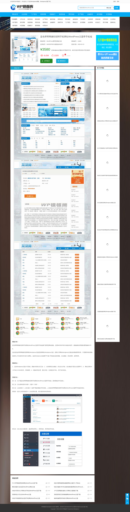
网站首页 (15, 14)
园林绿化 (112, 22)
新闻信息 (60, 19)
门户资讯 (34, 14)
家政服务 (37, 19)
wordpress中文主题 (70, 506)
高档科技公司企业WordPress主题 (21, 494)
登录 (118, 1)
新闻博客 (43, 14)
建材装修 (52, 19)
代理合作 (45, 25)
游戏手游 (60, 22)
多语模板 (99, 14)
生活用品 (112, 19)
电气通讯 (15, 22)
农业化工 (97, 22)
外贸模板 (109, 14)
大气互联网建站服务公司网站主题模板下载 (66, 490)
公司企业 (22, 19)
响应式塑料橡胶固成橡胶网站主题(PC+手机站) (67, 483)
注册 (114, 1)
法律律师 (90, 19)
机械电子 (53, 14)
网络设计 (75, 22)
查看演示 (63, 61)
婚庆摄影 (15, 25)
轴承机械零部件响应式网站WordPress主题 (66, 498)
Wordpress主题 (44, 1)
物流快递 (62, 14)
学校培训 (105, 19)
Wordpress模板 (35, 1)
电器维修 (30, 22)
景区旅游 (71, 14)
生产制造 (81, 14)
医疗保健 (105, 22)
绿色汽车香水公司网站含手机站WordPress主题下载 (26, 490)
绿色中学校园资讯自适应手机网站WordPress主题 (26, 498)
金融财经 (90, 14)
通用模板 (37, 25)
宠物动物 (97, 19)
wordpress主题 (51, 506)
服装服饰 (75, 19)
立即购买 (47, 61)
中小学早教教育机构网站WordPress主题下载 (24, 483)
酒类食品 (45, 22)
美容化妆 (37, 22)
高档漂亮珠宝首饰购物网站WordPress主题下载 (67, 494)
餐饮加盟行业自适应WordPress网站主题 (23, 487)
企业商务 (24, 14)
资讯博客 (22, 22)
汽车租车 (82, 19)
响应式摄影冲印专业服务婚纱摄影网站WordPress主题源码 (69, 487)
